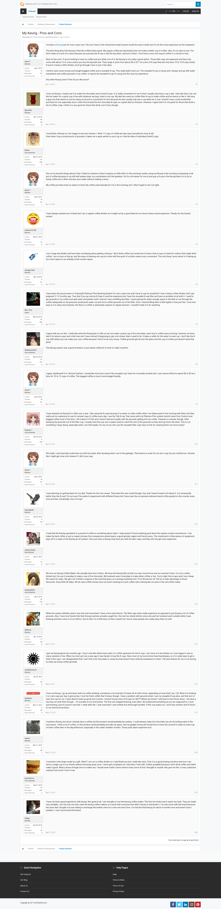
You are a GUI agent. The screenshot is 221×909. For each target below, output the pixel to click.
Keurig (59, 45)
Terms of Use (118, 886)
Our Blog (23, 880)
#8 (197, 364)
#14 (196, 604)
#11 (196, 484)
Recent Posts (41, 17)
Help (115, 874)
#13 (196, 564)
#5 (197, 244)
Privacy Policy (118, 891)
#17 (196, 713)
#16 (196, 684)
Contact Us (24, 891)
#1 (197, 84)
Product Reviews (39, 37)
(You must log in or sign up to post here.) (183, 840)
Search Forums (28, 17)
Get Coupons (25, 874)
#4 (197, 204)
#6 (197, 284)
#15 (196, 644)
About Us (24, 886)
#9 (197, 404)
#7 (197, 324)
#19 (196, 793)
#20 (196, 832)
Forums (32, 11)
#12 (196, 524)
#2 (197, 124)
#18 (196, 753)
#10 (196, 444)
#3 (197, 164)
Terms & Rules (118, 880)
